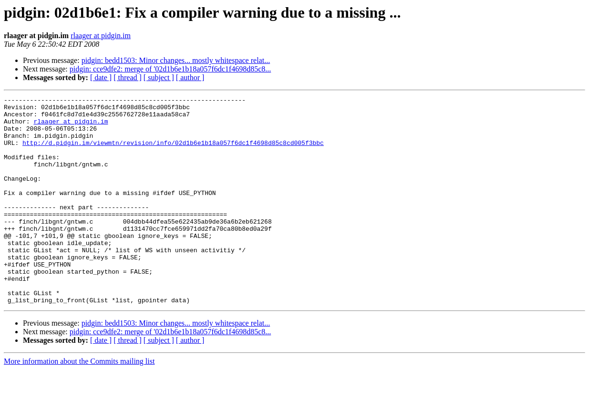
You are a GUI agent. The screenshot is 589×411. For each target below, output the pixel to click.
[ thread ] (128, 77)
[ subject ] (159, 77)
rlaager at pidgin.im (101, 35)
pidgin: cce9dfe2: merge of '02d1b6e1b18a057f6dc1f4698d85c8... (170, 69)
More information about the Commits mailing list (79, 403)
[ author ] (190, 77)
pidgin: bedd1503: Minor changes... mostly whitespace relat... (176, 60)
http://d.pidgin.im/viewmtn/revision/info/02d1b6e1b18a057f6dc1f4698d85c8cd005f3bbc (173, 152)
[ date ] (101, 77)
